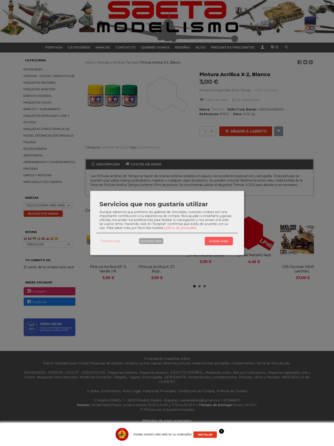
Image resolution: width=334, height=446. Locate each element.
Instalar (205, 434)
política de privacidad (180, 228)
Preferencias (110, 241)
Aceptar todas (218, 241)
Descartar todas (151, 241)
